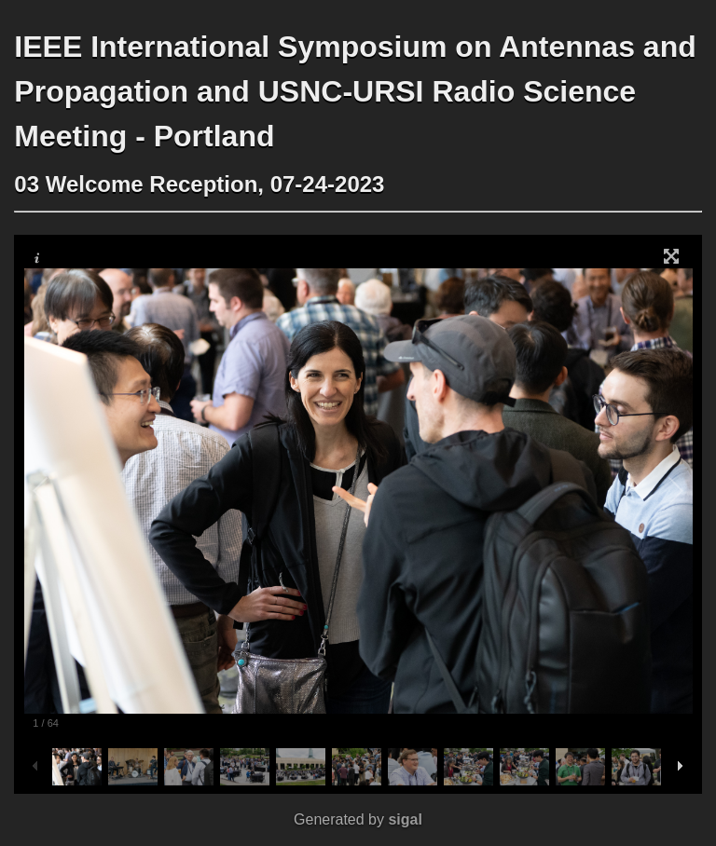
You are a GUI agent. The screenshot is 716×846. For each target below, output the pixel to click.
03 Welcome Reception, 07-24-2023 (199, 184)
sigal (404, 819)
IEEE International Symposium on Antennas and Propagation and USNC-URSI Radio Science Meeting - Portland (354, 91)
